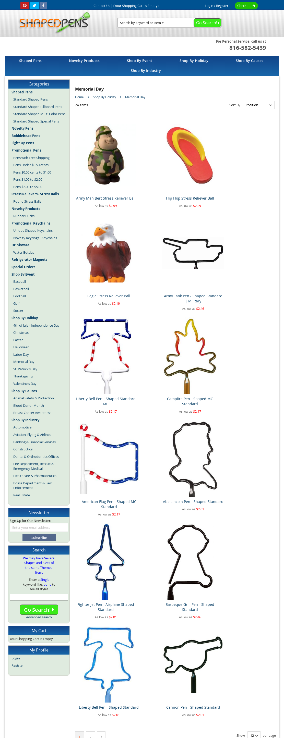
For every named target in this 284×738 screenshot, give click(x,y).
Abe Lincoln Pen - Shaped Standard (252, 268)
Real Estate (21, 495)
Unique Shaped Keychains (33, 230)
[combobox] (169, 23)
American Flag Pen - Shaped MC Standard (201, 268)
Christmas (21, 332)
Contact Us (175, 688)
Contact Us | (103, 5)
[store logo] (52, 23)
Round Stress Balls (27, 201)
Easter (18, 340)
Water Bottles (23, 252)
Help (249, 688)
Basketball (21, 289)
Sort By (234, 105)
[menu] (142, 66)
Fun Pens (154, 699)
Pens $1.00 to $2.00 (27, 179)
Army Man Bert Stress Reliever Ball (98, 183)
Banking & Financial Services (34, 442)
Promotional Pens (177, 699)
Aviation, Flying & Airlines (32, 434)
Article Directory (109, 688)
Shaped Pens (112, 699)
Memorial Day (23, 361)
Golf (16, 303)
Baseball (19, 281)
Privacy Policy (199, 688)
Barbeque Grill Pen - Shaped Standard (150, 353)
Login (209, 5)
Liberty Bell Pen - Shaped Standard (201, 353)
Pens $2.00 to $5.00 (27, 186)
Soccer (18, 310)
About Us (84, 688)
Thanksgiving (23, 376)
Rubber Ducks (23, 216)
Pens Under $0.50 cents (31, 165)
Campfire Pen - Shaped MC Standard (150, 268)
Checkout (246, 5)
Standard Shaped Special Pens (36, 121)
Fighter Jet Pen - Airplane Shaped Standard (98, 353)
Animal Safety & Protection (33, 398)
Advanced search (39, 617)
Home (80, 97)
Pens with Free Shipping (31, 157)
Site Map (63, 688)
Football (19, 296)
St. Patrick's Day (25, 369)
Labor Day (21, 354)
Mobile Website (228, 688)
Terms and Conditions (143, 688)
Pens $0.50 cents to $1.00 (32, 172)
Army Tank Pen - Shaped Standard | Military (252, 183)
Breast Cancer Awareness (32, 412)
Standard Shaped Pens (30, 99)
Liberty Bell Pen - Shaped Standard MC (98, 268)
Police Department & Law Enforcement (32, 485)
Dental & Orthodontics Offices (36, 456)
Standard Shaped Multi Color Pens (39, 114)
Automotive (22, 427)
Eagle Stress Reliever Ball (201, 180)
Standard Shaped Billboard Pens (37, 106)
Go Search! (39, 609)
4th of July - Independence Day (36, 325)
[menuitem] (30, 60)
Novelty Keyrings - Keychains (35, 238)
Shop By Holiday (105, 97)
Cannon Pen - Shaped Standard (252, 353)
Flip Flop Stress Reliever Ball (149, 183)
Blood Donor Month (28, 405)
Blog (96, 699)
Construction (23, 449)
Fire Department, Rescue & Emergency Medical (33, 466)
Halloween (21, 347)
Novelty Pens (134, 699)
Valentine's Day (25, 383)
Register (222, 5)
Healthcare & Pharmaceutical (35, 475)
